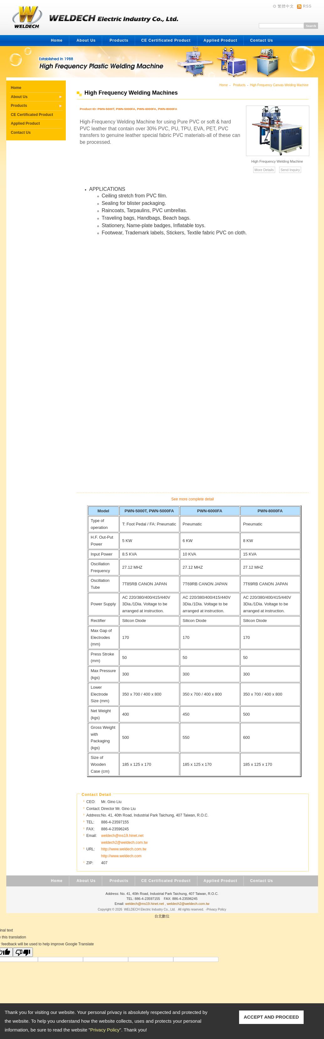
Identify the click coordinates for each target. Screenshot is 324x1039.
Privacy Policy (104, 1029)
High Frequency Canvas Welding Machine (279, 85)
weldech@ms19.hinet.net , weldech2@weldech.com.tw (167, 904)
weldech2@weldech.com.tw (124, 842)
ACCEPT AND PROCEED (271, 1017)
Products (119, 40)
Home (56, 40)
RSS (307, 6)
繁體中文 (286, 6)
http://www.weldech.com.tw (123, 849)
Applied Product (221, 40)
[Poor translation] (23, 952)
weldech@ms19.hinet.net (122, 835)
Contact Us (261, 40)
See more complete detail (192, 499)
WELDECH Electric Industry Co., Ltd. (150, 909)
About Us (86, 40)
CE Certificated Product (166, 40)
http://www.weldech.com (121, 856)
